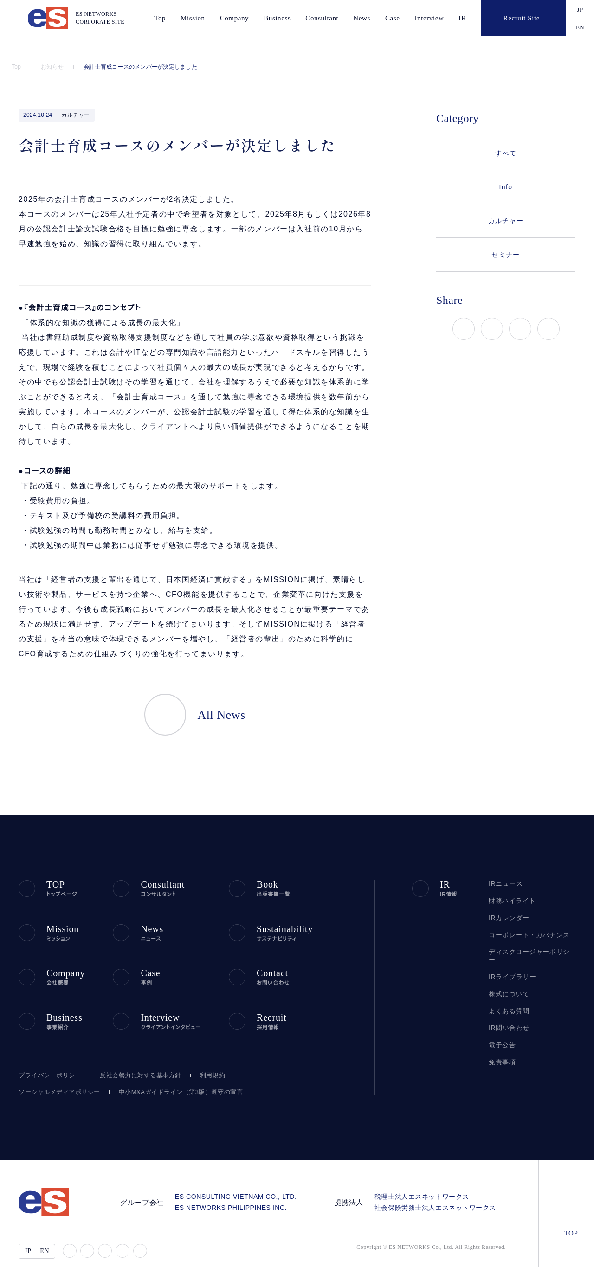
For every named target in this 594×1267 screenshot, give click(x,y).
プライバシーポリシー (48, 1056)
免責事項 (502, 1039)
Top (17, 67)
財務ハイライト (510, 885)
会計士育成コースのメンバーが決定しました (138, 67)
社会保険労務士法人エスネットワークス (438, 1188)
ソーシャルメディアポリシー (55, 1072)
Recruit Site (508, 18)
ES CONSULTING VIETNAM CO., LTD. (245, 1177)
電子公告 (502, 1021)
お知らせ (54, 67)
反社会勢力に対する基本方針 (135, 1056)
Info (505, 187)
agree (548, 1252)
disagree (491, 1252)
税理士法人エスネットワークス (425, 1177)
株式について (508, 970)
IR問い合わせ (508, 1005)
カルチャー (75, 115)
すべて (506, 153)
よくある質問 (507, 988)
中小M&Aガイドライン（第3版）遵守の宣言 (168, 1072)
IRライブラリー (509, 953)
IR (460, 18)
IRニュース (504, 868)
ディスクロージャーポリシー (529, 936)
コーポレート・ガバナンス (525, 919)
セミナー (505, 254)
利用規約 (207, 1056)
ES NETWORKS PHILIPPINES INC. (241, 1188)
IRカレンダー (507, 902)
